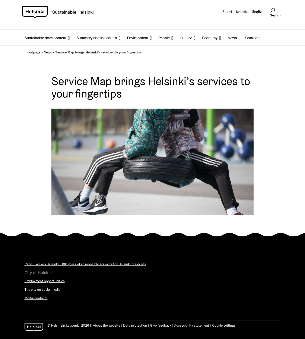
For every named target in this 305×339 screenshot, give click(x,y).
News (232, 37)
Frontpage (32, 52)
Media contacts (36, 298)
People (164, 37)
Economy (209, 37)
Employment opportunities (45, 281)
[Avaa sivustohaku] (272, 10)
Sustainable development (45, 37)
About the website (106, 325)
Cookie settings (224, 325)
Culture (186, 37)
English (257, 11)
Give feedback (160, 325)
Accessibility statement (191, 325)
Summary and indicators (96, 37)
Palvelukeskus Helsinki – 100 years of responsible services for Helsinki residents (85, 264)
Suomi (227, 11)
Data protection (135, 325)
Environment (137, 37)
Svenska (242, 11)
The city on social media (42, 289)
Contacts (252, 37)
